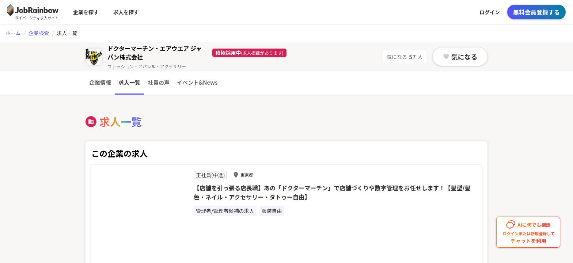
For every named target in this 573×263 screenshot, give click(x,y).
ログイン (489, 12)
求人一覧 (129, 82)
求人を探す (126, 12)
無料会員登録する (536, 12)
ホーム (13, 33)
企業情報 (100, 82)
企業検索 (39, 33)
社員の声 (159, 82)
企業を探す (86, 12)
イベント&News (197, 82)
